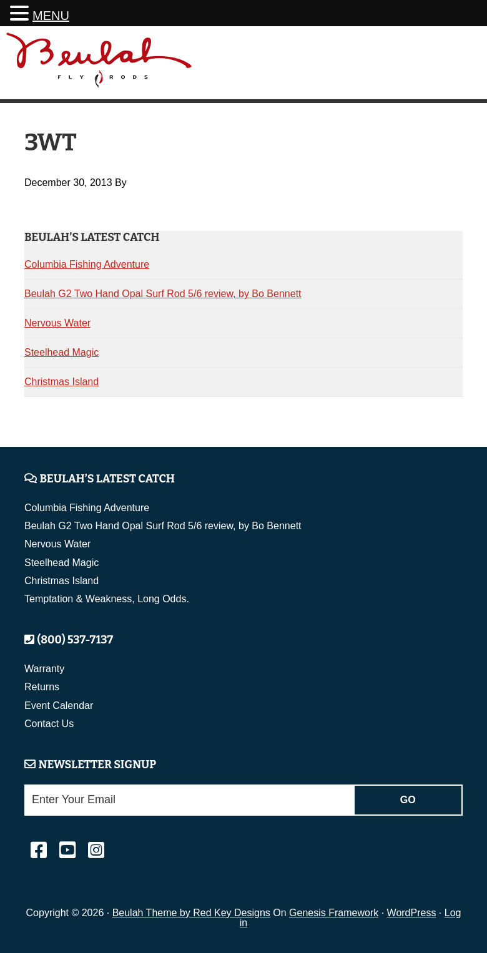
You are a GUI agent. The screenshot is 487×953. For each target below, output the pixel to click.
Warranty (44, 668)
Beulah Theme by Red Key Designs (191, 912)
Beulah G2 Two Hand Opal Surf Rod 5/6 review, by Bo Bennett (163, 293)
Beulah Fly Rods (99, 64)
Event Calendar (58, 705)
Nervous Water (57, 323)
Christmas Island (61, 381)
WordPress (411, 912)
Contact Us (49, 723)
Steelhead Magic (61, 352)
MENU (50, 15)
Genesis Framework (333, 912)
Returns (41, 687)
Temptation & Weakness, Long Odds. (106, 599)
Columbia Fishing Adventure (86, 264)
